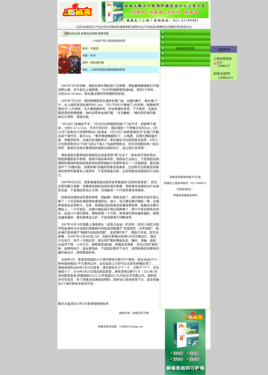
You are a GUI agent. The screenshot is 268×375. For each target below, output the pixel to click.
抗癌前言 (88, 26)
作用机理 (113, 26)
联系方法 (186, 26)
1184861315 (225, 77)
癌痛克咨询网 (89, 33)
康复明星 (125, 26)
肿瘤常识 (162, 26)
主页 (79, 26)
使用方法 (137, 26)
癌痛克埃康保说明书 (185, 195)
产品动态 (149, 26)
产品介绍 (100, 26)
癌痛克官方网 (141, 313)
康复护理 (174, 26)
